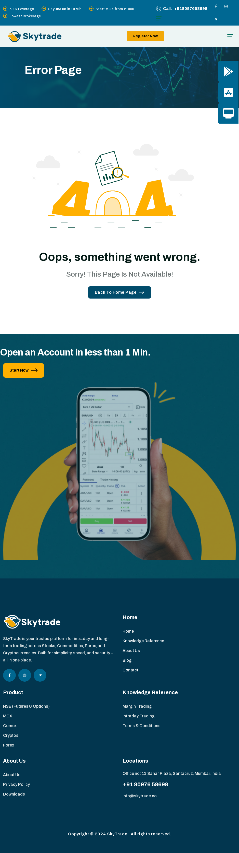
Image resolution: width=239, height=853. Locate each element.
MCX (7, 716)
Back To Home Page (119, 292)
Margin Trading (137, 706)
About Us (131, 650)
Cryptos (10, 735)
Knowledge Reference (143, 641)
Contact (130, 670)
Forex (8, 745)
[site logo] (34, 36)
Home (128, 631)
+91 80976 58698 (145, 784)
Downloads (14, 794)
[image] (119, 527)
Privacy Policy (16, 784)
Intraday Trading (138, 716)
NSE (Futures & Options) (26, 706)
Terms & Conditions (142, 726)
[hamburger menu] (159, 18)
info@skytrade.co (140, 796)
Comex (10, 726)
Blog (127, 660)
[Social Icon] (216, 6)
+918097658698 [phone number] (190, 8)
